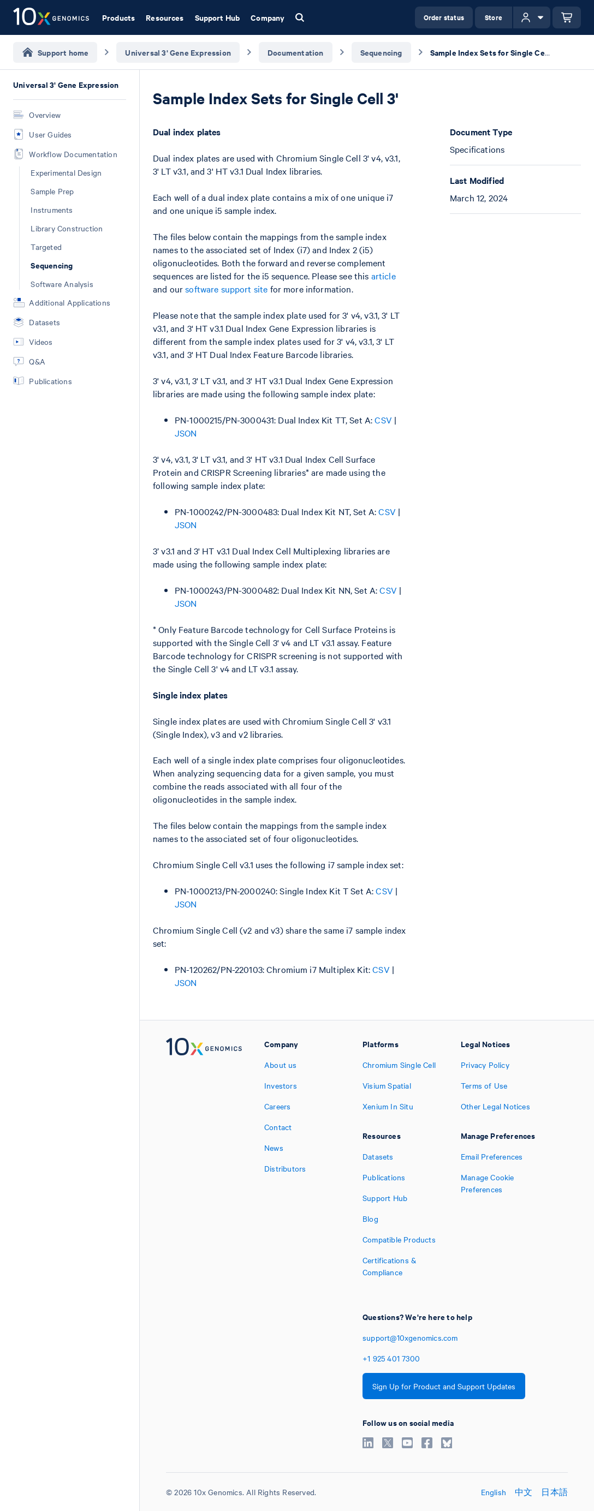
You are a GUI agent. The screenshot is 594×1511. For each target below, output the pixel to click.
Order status (444, 17)
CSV (383, 420)
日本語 (554, 1491)
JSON (186, 433)
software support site (226, 289)
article (383, 276)
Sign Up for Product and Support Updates (443, 1386)
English (493, 1491)
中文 (523, 1491)
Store (493, 17)
